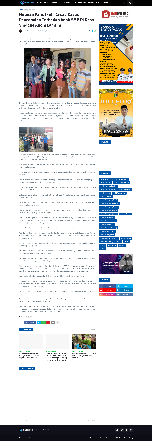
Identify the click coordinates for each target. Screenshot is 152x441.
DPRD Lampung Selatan (108, 186)
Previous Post (24, 421)
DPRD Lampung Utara (108, 189)
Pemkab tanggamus (107, 235)
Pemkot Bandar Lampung (109, 238)
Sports (126, 242)
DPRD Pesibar (105, 193)
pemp (102, 249)
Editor (102, 438)
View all (93, 329)
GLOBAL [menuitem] (55, 3)
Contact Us (93, 438)
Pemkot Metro (126, 238)
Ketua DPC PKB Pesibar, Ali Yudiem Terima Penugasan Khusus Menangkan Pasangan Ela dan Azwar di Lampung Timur (57, 357)
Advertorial (104, 179)
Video (102, 245)
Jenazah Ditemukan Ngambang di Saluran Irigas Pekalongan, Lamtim (84, 355)
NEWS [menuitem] (46, 3)
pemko (121, 245)
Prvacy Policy (128, 438)
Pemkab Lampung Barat (109, 200)
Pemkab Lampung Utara (109, 214)
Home (21, 10)
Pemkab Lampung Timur (109, 210)
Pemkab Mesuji (125, 214)
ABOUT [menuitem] (105, 3)
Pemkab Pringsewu (107, 224)
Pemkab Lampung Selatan (109, 203)
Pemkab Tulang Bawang (109, 228)
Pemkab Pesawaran (107, 217)
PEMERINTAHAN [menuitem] (93, 3)
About (86, 438)
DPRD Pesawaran (124, 189)
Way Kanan (112, 245)
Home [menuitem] (39, 3)
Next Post (91, 421)
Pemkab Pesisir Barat (108, 221)
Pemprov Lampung (107, 242)
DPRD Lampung (106, 182)
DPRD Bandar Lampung (119, 179)
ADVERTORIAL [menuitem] (66, 3)
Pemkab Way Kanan (107, 231)
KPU (102, 196)
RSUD (118, 242)
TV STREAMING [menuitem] (80, 3)
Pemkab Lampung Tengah (109, 207)
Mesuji (109, 196)
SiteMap (118, 438)
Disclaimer (109, 438)
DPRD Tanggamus (119, 193)
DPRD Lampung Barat (122, 182)
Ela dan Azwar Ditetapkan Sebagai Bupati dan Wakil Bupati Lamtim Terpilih (29, 355)
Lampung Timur (29, 10)
